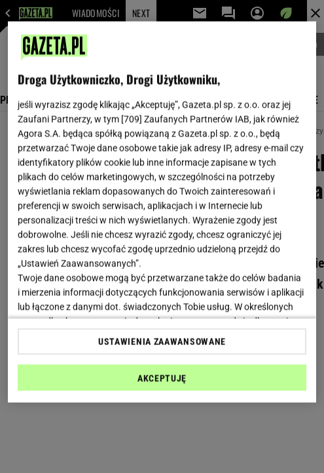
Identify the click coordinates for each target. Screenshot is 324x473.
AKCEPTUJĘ (162, 378)
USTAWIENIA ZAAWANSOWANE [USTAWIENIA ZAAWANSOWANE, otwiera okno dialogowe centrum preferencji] (162, 341)
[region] (161, 212)
